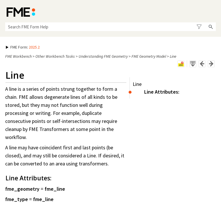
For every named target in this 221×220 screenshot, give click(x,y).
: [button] (23, 47)
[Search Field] (110, 26)
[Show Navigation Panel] (213, 11)
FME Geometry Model (149, 56)
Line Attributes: (161, 91)
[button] (199, 26)
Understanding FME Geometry (103, 56)
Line (137, 84)
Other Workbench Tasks (55, 56)
